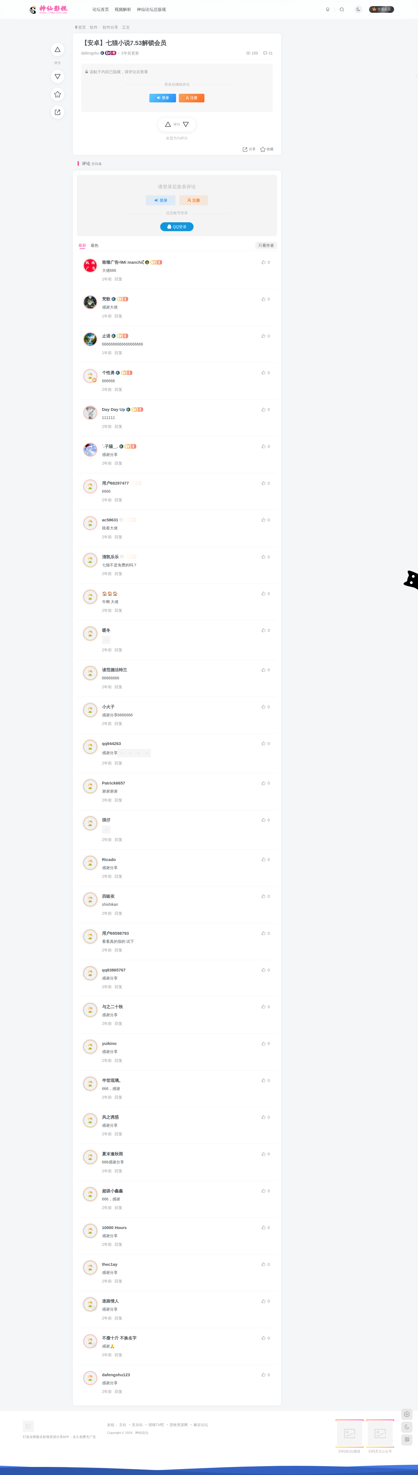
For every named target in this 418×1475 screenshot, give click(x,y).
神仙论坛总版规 (151, 9)
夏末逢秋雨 (112, 1153)
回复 (118, 279)
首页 (80, 27)
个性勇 (108, 372)
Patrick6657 (113, 783)
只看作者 (266, 245)
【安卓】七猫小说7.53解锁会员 (124, 43)
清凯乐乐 (110, 556)
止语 (106, 336)
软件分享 (110, 27)
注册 (191, 98)
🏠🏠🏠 (110, 593)
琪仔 (106, 820)
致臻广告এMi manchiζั (123, 262)
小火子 (108, 706)
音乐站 (137, 1425)
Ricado (109, 859)
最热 (94, 245)
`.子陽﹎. (110, 446)
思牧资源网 (179, 1425)
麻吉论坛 (201, 1425)
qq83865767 (114, 970)
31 (268, 53)
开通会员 (381, 9)
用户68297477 (115, 483)
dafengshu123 (116, 1374)
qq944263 (111, 743)
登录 (162, 98)
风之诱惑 (110, 1117)
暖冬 (106, 630)
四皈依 (108, 896)
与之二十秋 (112, 1006)
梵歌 (106, 299)
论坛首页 (100, 9)
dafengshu (90, 53)
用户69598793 (115, 933)
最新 (82, 245)
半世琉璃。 (112, 1080)
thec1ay (110, 1264)
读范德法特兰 (114, 669)
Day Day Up (113, 409)
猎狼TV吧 (156, 1425)
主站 (122, 1425)
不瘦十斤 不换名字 (119, 1338)
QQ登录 (177, 227)
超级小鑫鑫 (112, 1190)
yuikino (109, 1043)
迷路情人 (110, 1301)
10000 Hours (114, 1227)
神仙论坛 (142, 1432)
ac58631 (110, 519)
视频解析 (123, 9)
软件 (94, 27)
